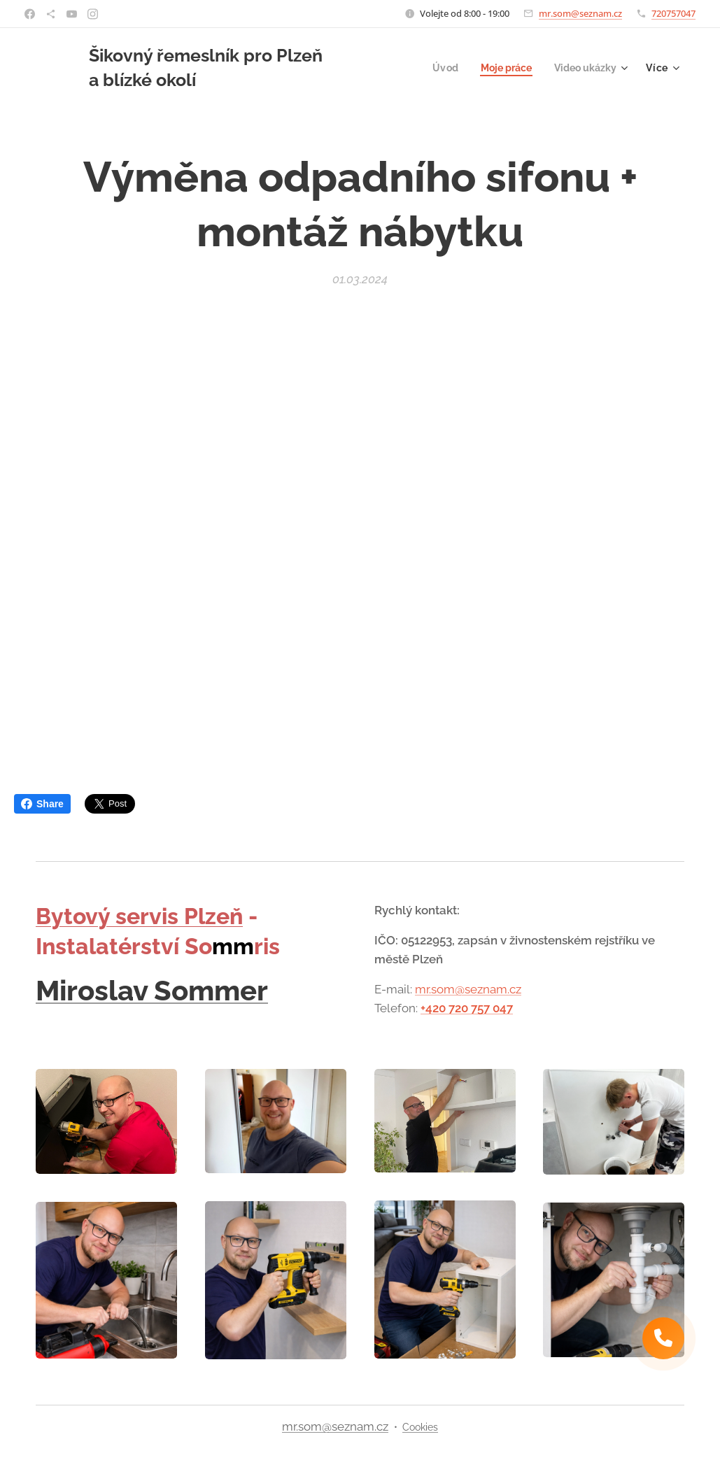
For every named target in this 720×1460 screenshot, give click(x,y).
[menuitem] (438, 67)
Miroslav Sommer (152, 990)
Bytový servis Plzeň (139, 916)
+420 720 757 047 (467, 1008)
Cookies (420, 1427)
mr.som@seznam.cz (580, 13)
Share (42, 803)
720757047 (673, 13)
